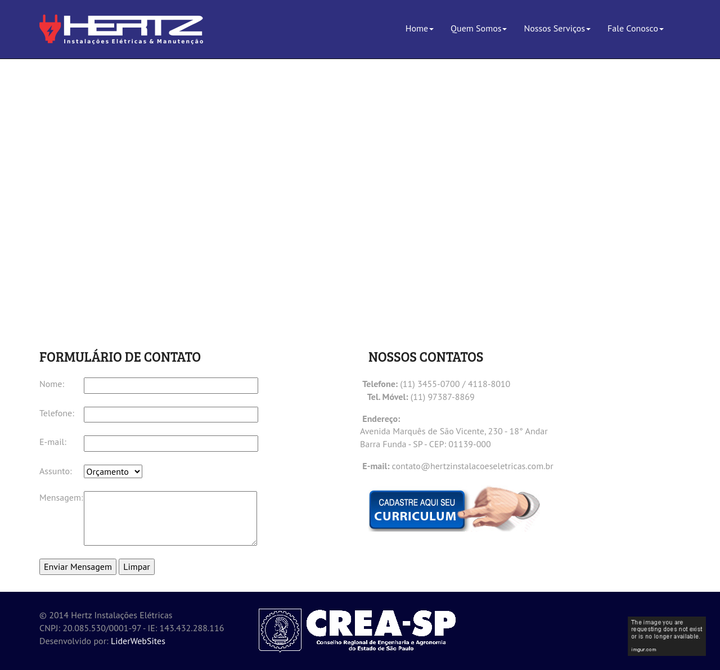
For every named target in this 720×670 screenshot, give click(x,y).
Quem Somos (479, 28)
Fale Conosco (636, 28)
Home (420, 28)
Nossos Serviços (557, 28)
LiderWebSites (138, 640)
